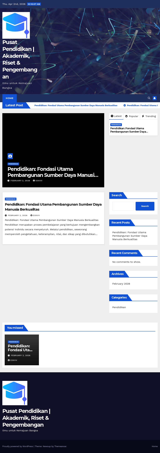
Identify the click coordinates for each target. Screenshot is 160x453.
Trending (149, 116)
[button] (149, 98)
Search (117, 195)
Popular (131, 116)
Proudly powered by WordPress (18, 446)
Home (9, 98)
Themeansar (60, 446)
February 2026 (121, 283)
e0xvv (37, 181)
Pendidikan (13, 164)
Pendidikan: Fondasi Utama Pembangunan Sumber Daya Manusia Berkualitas (52, 175)
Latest (116, 116)
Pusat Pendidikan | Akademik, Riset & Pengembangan (26, 418)
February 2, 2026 (21, 181)
